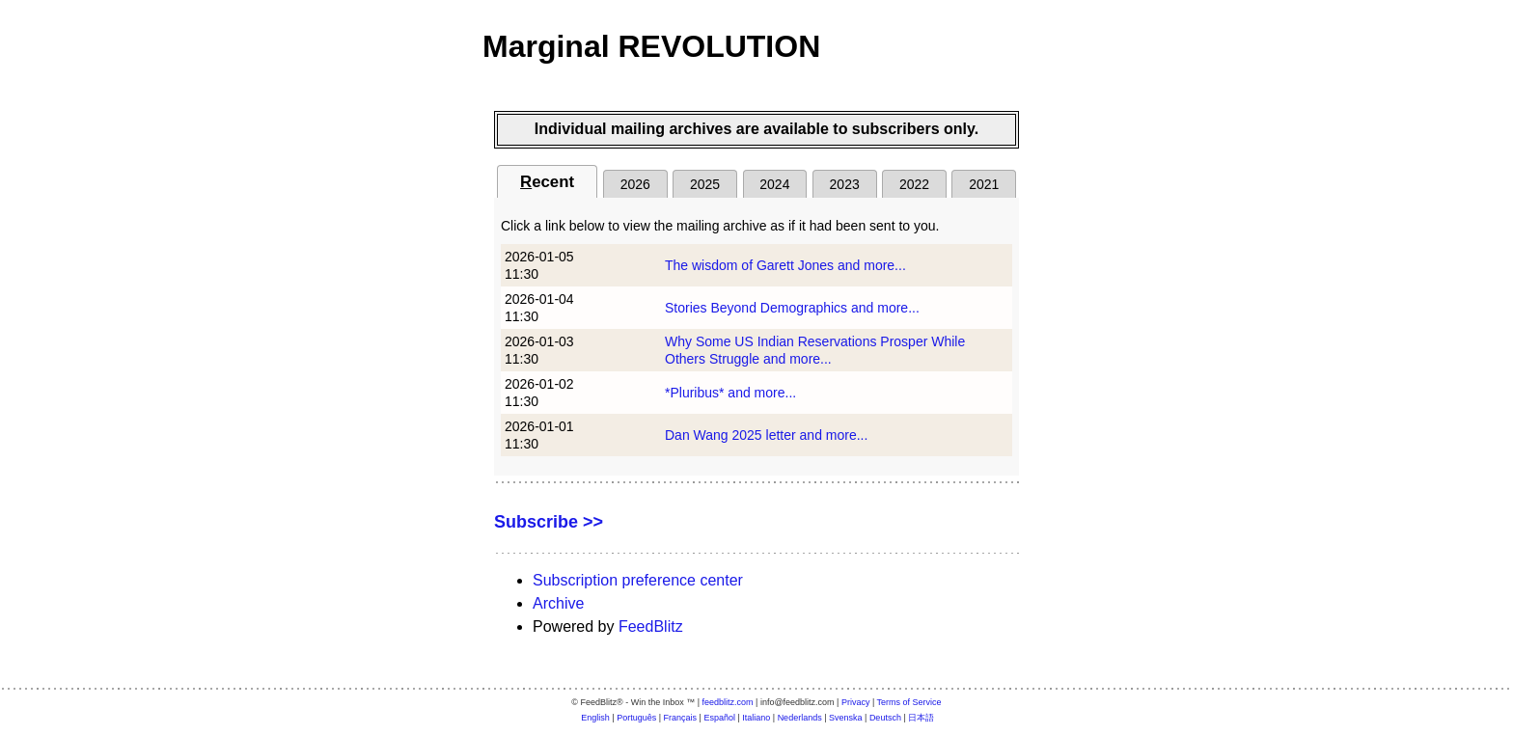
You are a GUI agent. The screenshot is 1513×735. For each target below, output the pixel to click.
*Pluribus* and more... (730, 392)
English (595, 717)
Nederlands (800, 717)
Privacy (855, 702)
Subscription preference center (638, 580)
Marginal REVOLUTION (651, 46)
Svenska (846, 717)
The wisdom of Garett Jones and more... (785, 265)
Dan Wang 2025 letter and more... (766, 435)
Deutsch (885, 717)
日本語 (921, 717)
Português (636, 717)
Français (681, 717)
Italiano (756, 717)
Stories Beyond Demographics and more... (792, 307)
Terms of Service (909, 702)
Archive (558, 603)
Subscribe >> (548, 521)
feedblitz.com (728, 702)
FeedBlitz (651, 626)
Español (719, 717)
